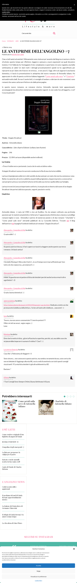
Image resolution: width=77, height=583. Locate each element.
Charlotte (70, 76)
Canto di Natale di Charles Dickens (11, 468)
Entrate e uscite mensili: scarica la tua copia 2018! (11, 461)
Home (4, 41)
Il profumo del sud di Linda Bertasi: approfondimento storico (12, 497)
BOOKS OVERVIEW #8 (10, 442)
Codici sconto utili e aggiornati (9, 488)
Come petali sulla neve (54, 76)
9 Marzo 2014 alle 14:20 (8, 290)
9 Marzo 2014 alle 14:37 (8, 232)
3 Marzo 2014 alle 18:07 (8, 336)
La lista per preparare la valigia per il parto (11, 453)
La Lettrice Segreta (11, 350)
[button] (74, 549)
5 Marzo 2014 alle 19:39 (8, 318)
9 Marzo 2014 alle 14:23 (8, 275)
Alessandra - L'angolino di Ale (14, 230)
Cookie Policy (38, 580)
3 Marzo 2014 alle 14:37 (8, 351)
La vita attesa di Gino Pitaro (12, 523)
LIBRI (17, 41)
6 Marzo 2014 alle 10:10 (8, 302)
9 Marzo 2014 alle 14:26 (8, 259)
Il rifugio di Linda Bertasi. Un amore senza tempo (13, 516)
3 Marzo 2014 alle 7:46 (8, 379)
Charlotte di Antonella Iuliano (63, 402)
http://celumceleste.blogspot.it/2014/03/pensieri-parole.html (27, 305)
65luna (6, 377)
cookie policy (6, 12)
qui (68, 221)
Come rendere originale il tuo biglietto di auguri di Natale (13, 436)
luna (5, 316)
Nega (38, 571)
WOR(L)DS (10, 41)
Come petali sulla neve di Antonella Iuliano (26, 404)
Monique (7, 334)
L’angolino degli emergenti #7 (13, 447)
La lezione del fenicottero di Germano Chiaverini (12, 507)
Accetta (38, 565)
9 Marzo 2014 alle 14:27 (8, 244)
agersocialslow (9, 301)
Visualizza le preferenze (39, 576)
